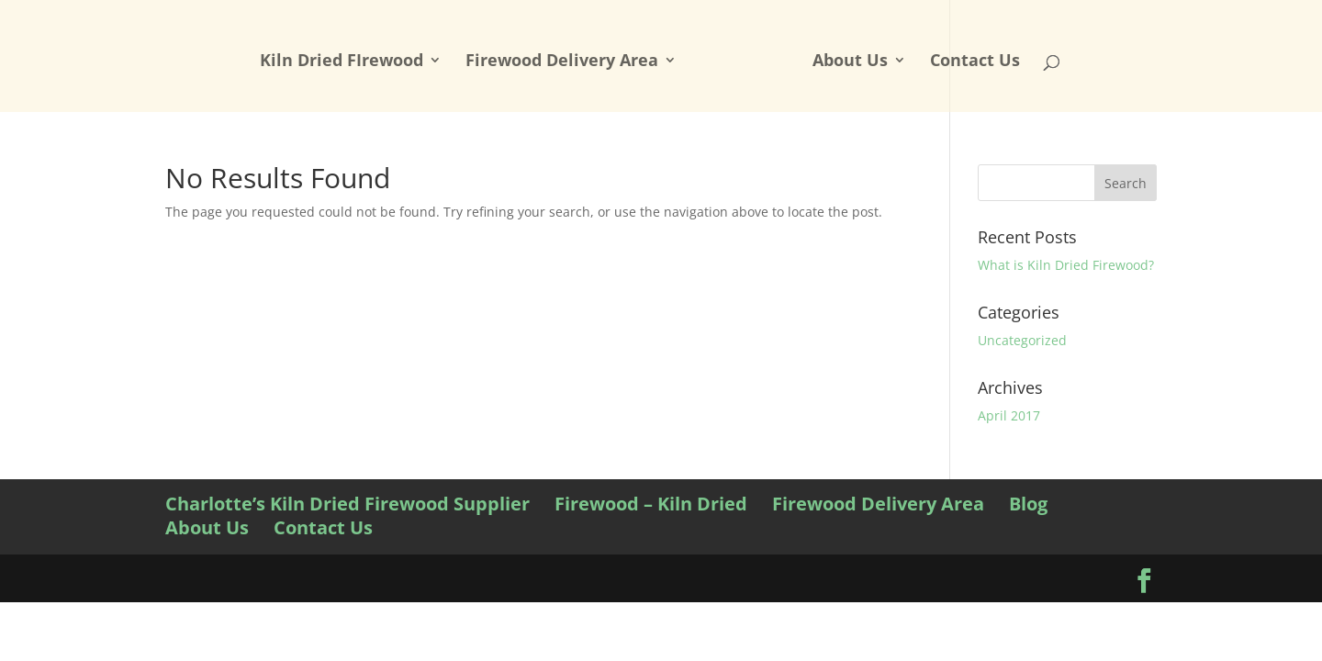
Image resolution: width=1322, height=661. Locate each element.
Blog (1028, 503)
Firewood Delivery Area (561, 62)
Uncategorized (1022, 340)
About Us (850, 62)
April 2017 (1009, 415)
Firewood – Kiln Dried (651, 503)
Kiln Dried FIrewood (341, 62)
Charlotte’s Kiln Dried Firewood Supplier (347, 503)
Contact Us (975, 62)
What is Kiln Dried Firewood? (1066, 265)
